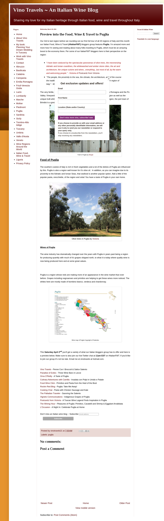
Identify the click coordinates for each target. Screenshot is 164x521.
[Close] (108, 78)
